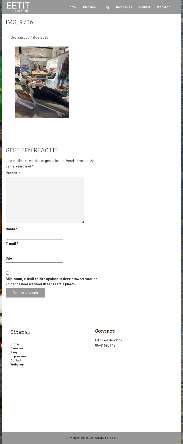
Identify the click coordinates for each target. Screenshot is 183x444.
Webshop (163, 7)
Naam (11, 229)
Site (9, 258)
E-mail (12, 244)
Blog (106, 7)
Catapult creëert (106, 437)
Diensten (89, 7)
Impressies (124, 7)
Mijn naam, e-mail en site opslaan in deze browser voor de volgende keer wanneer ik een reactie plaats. (51, 281)
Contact (144, 7)
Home (71, 7)
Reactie (13, 173)
